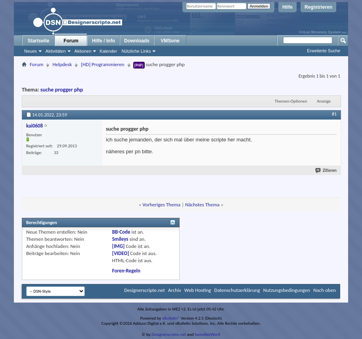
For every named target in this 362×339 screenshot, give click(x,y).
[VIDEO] (120, 253)
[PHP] (139, 65)
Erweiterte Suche (323, 50)
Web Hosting (197, 290)
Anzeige (324, 101)
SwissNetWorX (207, 334)
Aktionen (83, 51)
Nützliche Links (136, 51)
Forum (70, 41)
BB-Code (121, 232)
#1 (334, 114)
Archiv (174, 290)
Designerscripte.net (144, 290)
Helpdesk (62, 64)
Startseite (39, 41)
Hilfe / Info (103, 41)
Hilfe (287, 7)
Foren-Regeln (126, 271)
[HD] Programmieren (102, 64)
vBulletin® (171, 318)
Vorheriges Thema (161, 205)
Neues (30, 51)
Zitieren (326, 170)
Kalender (108, 51)
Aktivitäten (56, 51)
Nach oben (324, 290)
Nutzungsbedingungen (286, 290)
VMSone (170, 41)
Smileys (120, 239)
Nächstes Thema (202, 205)
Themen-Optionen (291, 101)
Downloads (136, 41)
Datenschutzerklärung (237, 290)
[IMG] (118, 246)
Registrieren (318, 7)
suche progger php (61, 89)
